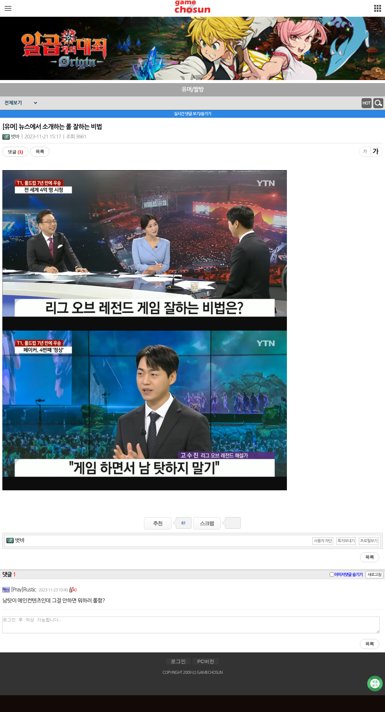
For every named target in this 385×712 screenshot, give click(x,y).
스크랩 (207, 523)
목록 (39, 151)
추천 (157, 523)
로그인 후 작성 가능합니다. (191, 625)
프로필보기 (368, 541)
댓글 (15, 151)
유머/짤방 (192, 89)
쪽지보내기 (346, 541)
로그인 (178, 661)
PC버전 (206, 661)
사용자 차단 (323, 541)
